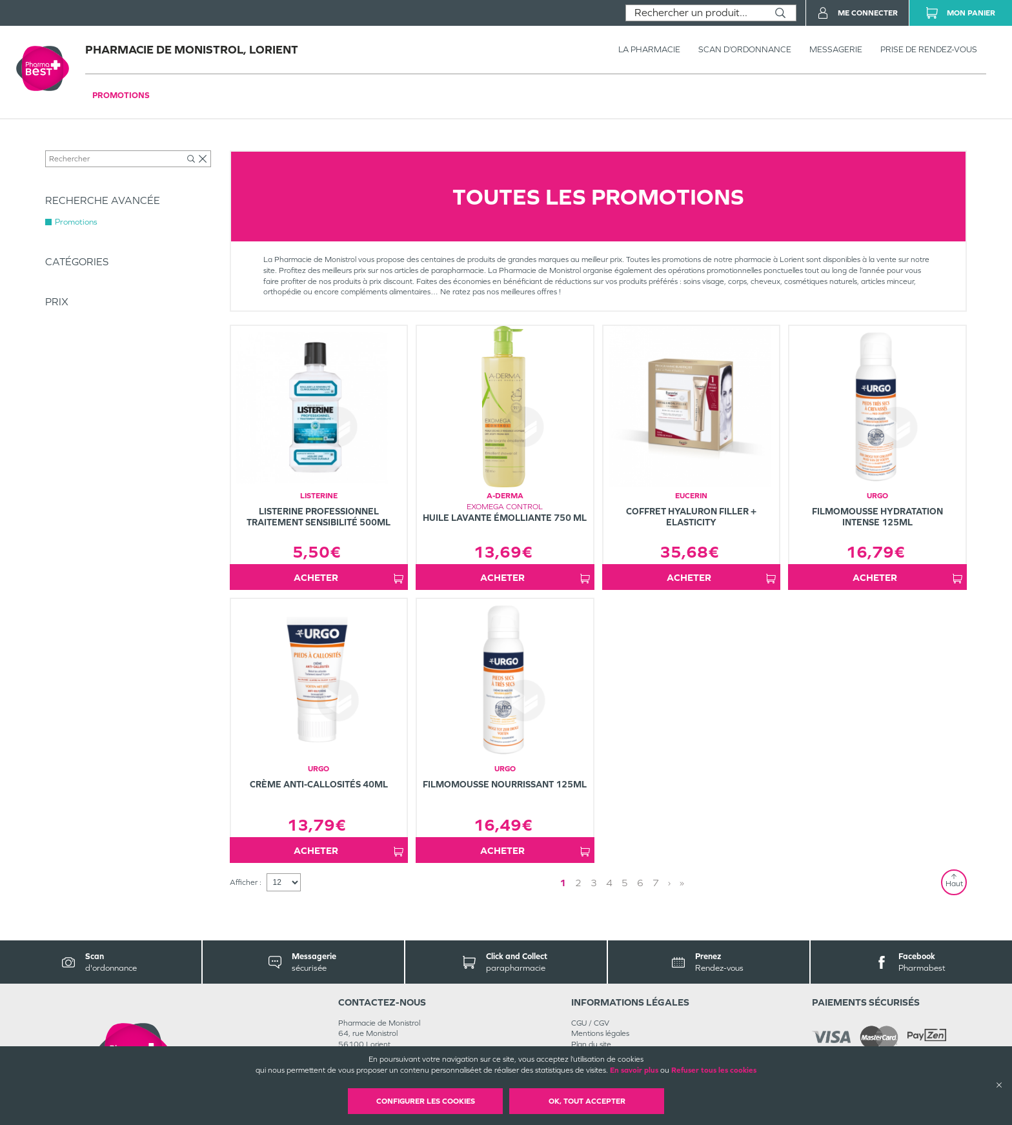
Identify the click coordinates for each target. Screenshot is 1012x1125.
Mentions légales (600, 1033)
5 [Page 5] (625, 882)
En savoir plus (634, 1070)
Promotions (121, 95)
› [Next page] (669, 882)
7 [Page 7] (656, 882)
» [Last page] (682, 882)
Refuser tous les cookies (713, 1070)
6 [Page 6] (640, 882)
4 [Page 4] (609, 882)
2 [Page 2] (578, 882)
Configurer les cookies (425, 1101)
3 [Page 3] (594, 882)
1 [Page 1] (563, 882)
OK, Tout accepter (587, 1101)
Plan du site (591, 1044)
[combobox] (695, 12)
